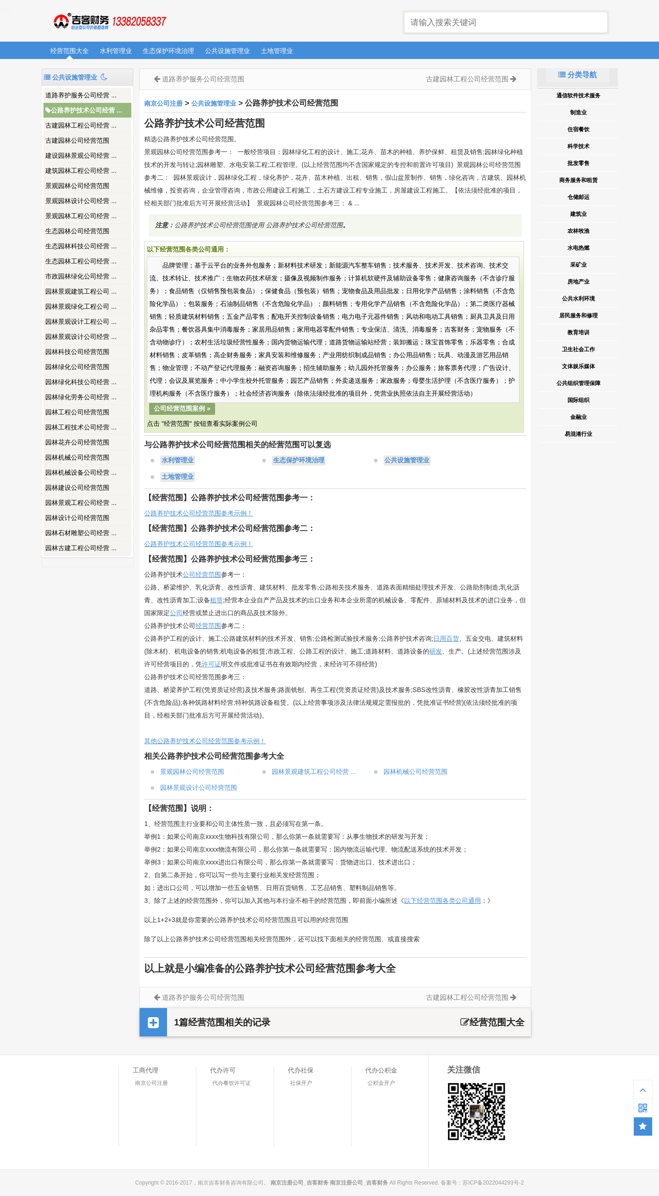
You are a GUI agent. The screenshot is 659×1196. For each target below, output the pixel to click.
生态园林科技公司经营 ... (81, 246)
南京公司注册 (163, 103)
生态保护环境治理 (168, 50)
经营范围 (208, 625)
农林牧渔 (578, 231)
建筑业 (578, 214)
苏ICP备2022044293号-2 (493, 1183)
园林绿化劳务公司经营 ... (81, 397)
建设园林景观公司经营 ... (81, 155)
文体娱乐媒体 (578, 366)
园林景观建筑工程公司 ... (81, 291)
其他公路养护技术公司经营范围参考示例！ (205, 741)
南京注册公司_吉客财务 (109, 21)
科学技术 (578, 146)
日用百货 (446, 638)
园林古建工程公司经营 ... (81, 548)
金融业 (578, 417)
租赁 (216, 600)
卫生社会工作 (578, 349)
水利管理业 (116, 50)
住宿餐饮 (578, 129)
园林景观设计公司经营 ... (81, 336)
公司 (176, 613)
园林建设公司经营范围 (77, 487)
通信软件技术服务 (578, 95)
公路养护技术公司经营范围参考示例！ (198, 513)
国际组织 (578, 400)
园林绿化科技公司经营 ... (81, 382)
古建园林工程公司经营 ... (81, 125)
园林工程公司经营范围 (77, 412)
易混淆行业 (578, 434)
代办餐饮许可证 (231, 1083)
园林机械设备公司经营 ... (81, 472)
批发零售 (578, 163)
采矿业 (578, 265)
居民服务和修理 (578, 315)
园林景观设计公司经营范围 (198, 787)
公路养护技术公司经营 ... (83, 110)
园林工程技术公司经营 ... (81, 427)
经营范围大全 (69, 50)
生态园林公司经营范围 (77, 231)
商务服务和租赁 (578, 180)
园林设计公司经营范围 (77, 517)
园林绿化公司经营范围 (77, 366)
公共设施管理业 (227, 50)
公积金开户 (381, 1083)
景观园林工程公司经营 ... (81, 216)
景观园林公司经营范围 (77, 185)
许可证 (211, 664)
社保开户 (301, 1083)
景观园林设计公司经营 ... (81, 200)
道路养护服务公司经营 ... (81, 95)
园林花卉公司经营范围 (77, 442)
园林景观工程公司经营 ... (81, 502)
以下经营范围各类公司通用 (442, 900)
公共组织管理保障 (578, 383)
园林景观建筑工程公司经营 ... (314, 771)
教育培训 (578, 332)
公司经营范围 (202, 574)
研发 (435, 651)
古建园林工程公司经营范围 (467, 79)
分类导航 (577, 75)
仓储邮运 (578, 197)
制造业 (578, 112)
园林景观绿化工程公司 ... (81, 306)
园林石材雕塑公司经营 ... (81, 532)
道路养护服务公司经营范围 (203, 79)
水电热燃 (578, 248)
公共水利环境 (578, 298)
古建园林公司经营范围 (77, 140)
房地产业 (578, 282)
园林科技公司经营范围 (77, 351)
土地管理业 (277, 50)
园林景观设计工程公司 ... (81, 321)
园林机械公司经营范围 (77, 457)
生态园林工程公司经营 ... (81, 261)
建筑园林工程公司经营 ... (81, 170)
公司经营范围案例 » (182, 408)
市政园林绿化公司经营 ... (81, 276)
